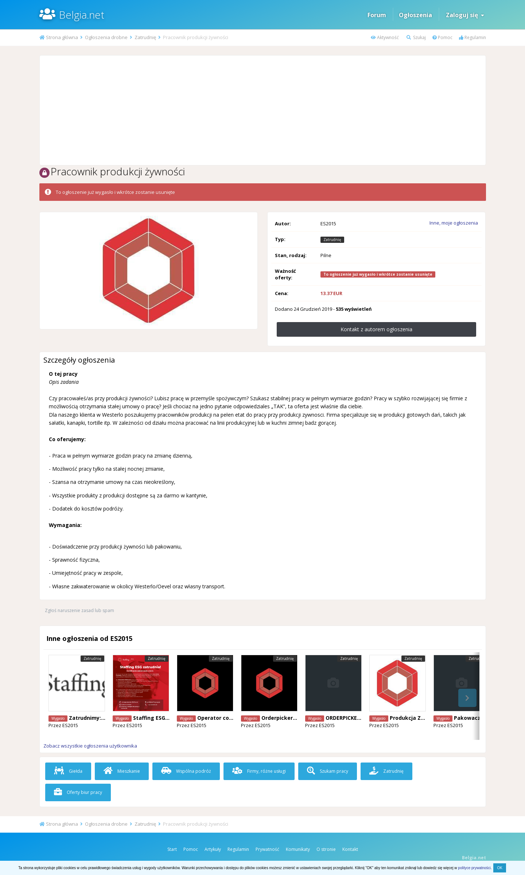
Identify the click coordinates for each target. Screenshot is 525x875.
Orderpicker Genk (284, 717)
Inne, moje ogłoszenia (453, 222)
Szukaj (416, 37)
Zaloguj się (465, 15)
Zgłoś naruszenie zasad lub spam (79, 610)
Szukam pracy (327, 771)
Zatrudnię (386, 771)
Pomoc (442, 37)
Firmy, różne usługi (259, 771)
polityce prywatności (474, 868)
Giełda (68, 771)
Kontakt (350, 849)
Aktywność (385, 37)
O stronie (326, 849)
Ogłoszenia (415, 15)
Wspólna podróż (186, 771)
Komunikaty (298, 849)
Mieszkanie (122, 771)
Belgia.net (81, 15)
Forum (377, 15)
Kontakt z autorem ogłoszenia (376, 329)
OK (499, 868)
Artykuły (213, 849)
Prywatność (267, 849)
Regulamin (472, 37)
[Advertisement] (262, 110)
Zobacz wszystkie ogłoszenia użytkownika (90, 745)
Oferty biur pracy (78, 792)
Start (172, 849)
